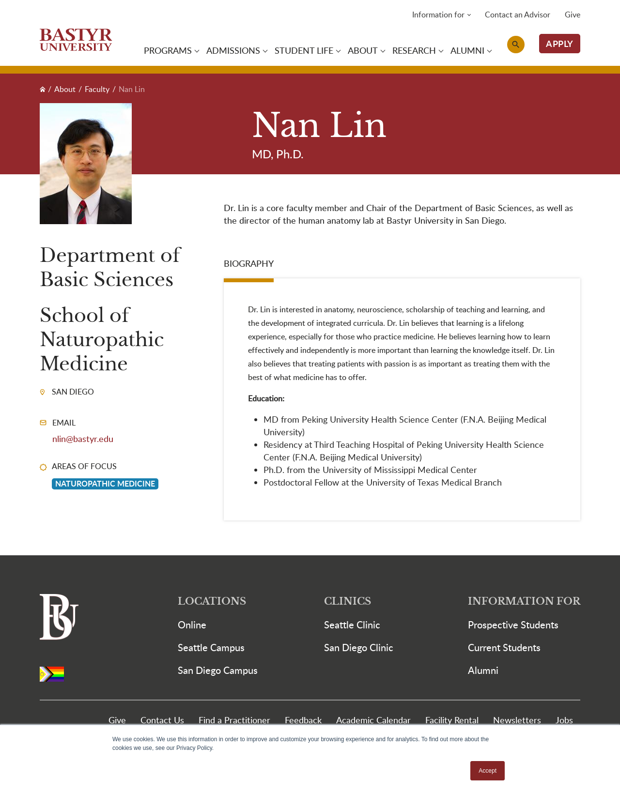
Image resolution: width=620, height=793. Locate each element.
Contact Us (162, 720)
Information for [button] (438, 14)
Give (572, 14)
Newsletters (517, 720)
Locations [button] (212, 601)
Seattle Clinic (352, 624)
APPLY (560, 43)
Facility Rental (452, 720)
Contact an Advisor (517, 14)
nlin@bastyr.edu (82, 438)
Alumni (483, 670)
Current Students (504, 647)
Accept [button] (487, 770)
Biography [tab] (249, 263)
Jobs (564, 720)
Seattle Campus (211, 647)
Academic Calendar (373, 720)
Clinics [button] (347, 601)
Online (192, 624)
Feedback (303, 720)
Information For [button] (524, 601)
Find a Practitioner (234, 720)
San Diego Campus (218, 670)
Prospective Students (513, 624)
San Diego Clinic (358, 647)
